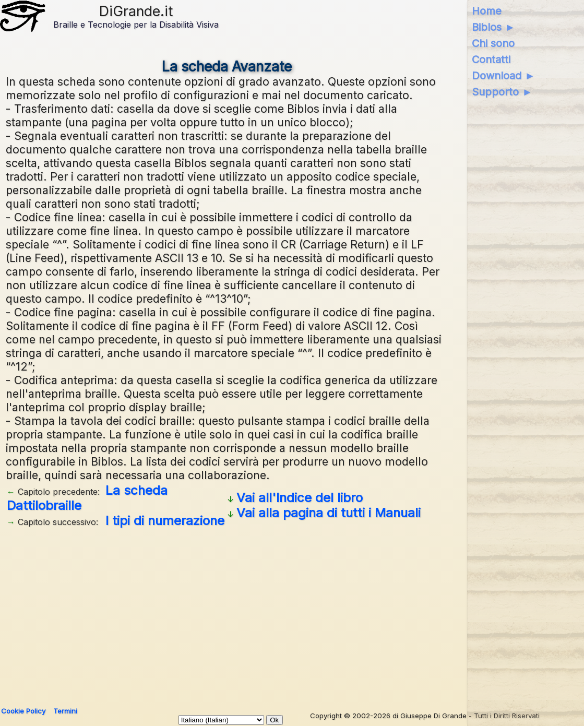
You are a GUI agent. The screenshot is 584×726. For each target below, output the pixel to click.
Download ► (503, 75)
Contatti (491, 59)
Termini (65, 711)
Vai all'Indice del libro (299, 497)
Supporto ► (502, 92)
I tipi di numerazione (164, 520)
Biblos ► (493, 27)
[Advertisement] (227, 613)
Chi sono (493, 43)
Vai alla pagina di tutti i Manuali (328, 512)
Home (487, 11)
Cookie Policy (23, 711)
